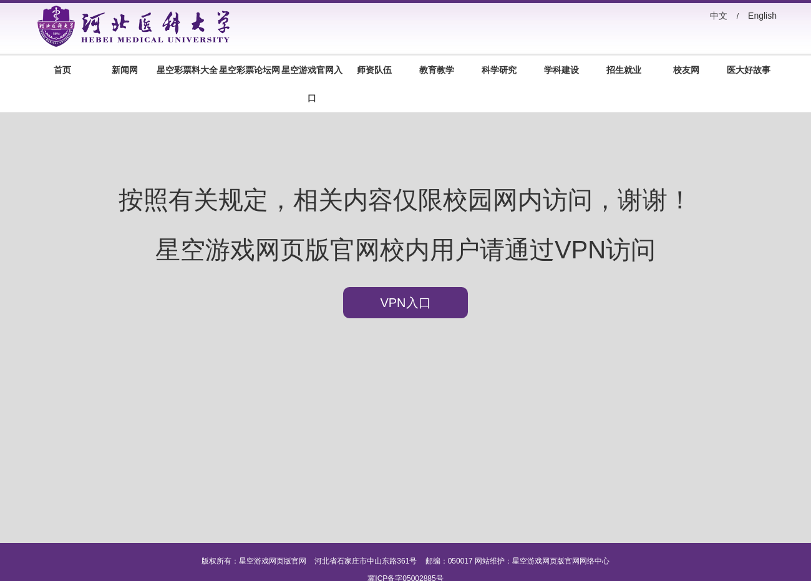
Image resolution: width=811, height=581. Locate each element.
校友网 (686, 70)
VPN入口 (405, 303)
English (762, 16)
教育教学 (436, 70)
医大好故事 (748, 70)
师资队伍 (374, 70)
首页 (62, 70)
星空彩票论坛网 (249, 70)
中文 (718, 16)
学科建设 (561, 70)
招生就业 (623, 70)
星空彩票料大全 (187, 70)
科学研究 (499, 70)
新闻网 (125, 70)
